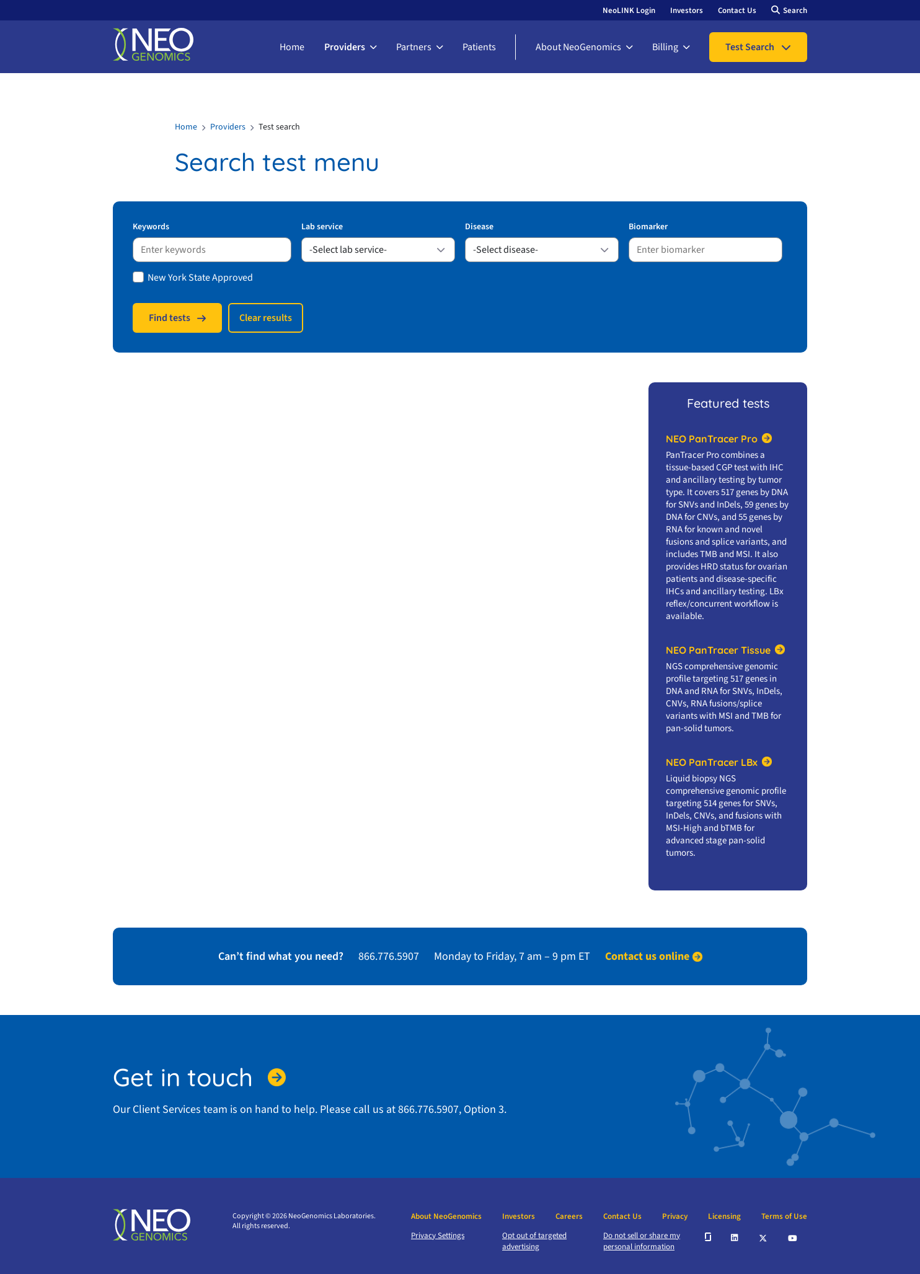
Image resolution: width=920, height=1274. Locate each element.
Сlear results (265, 318)
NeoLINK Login (629, 10)
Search (795, 10)
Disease (479, 226)
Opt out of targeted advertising (534, 1241)
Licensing (724, 1216)
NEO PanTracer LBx (712, 762)
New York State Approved (200, 277)
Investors (686, 10)
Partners (413, 47)
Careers (569, 1216)
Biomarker (648, 226)
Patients (479, 47)
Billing (665, 47)
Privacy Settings (437, 1235)
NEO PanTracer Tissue (718, 650)
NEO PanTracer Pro (712, 439)
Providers (344, 47)
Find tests (169, 318)
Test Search (749, 47)
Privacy (675, 1216)
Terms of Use (784, 1216)
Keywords (151, 226)
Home (292, 47)
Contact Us (737, 10)
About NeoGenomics (578, 47)
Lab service (322, 226)
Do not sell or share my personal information (641, 1241)
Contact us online (647, 956)
